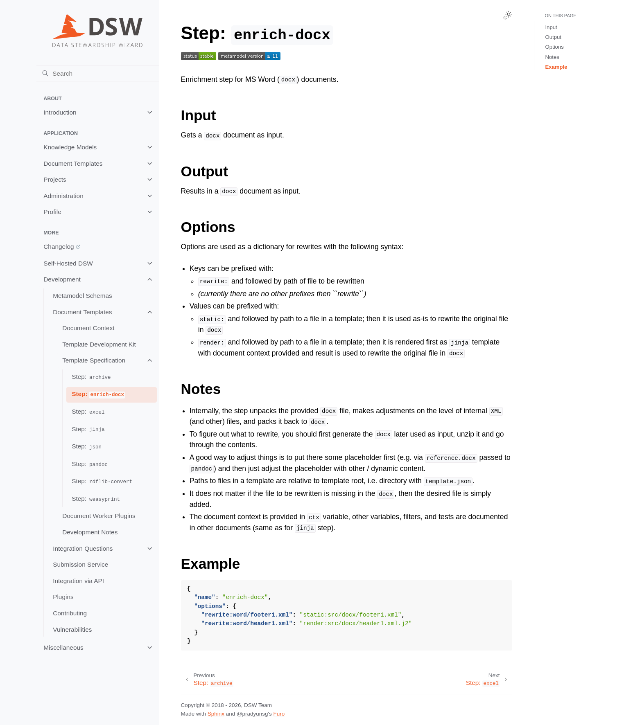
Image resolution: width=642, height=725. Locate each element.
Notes (552, 57)
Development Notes (90, 532)
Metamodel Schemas (82, 295)
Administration (63, 195)
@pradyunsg (252, 714)
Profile (52, 211)
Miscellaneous (63, 647)
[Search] (97, 73)
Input (551, 27)
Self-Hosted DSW (68, 263)
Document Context (88, 327)
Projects (54, 179)
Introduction (59, 112)
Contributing (70, 613)
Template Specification (93, 360)
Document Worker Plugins (99, 515)
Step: (92, 377)
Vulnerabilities (72, 629)
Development (62, 279)
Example (556, 67)
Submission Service (80, 564)
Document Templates (72, 163)
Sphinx (216, 714)
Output (553, 37)
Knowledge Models (70, 147)
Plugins (63, 596)
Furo (279, 714)
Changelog (58, 246)
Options (554, 47)
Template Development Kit (99, 344)
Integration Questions (83, 548)
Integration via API (78, 580)
